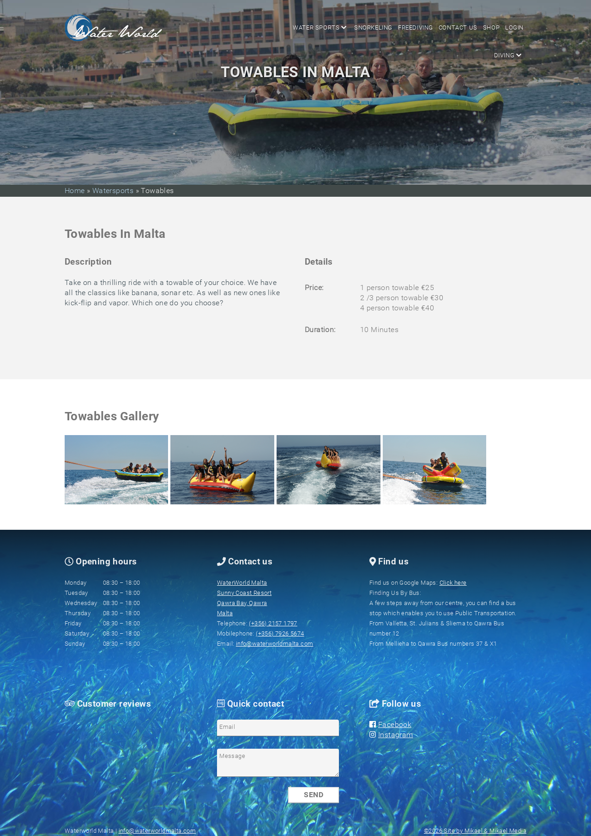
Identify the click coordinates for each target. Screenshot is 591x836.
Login (515, 27)
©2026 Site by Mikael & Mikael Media (475, 830)
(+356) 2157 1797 (273, 623)
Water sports (324, 27)
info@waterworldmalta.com (275, 643)
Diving (276, 27)
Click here (453, 582)
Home (76, 190)
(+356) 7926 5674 (280, 633)
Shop (492, 27)
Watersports (112, 190)
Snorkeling (377, 27)
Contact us (460, 27)
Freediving (418, 27)
